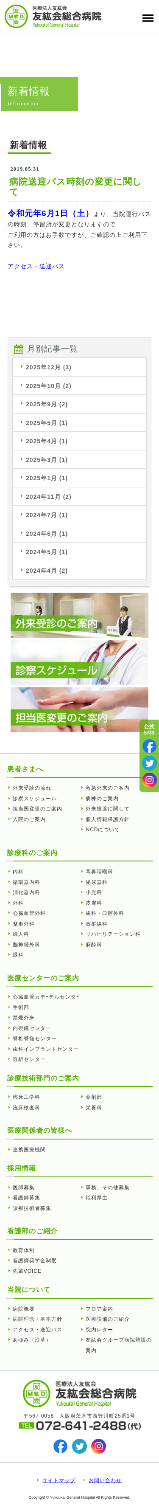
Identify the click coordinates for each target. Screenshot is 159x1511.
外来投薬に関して (108, 809)
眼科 (18, 955)
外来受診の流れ (32, 788)
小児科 (94, 892)
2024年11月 (49, 496)
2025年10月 (49, 386)
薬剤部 (94, 1097)
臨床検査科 (26, 1108)
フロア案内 (99, 1309)
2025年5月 (47, 422)
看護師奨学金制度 (35, 1260)
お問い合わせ (105, 1480)
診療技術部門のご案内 (43, 1078)
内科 (18, 872)
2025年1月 (47, 478)
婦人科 (21, 934)
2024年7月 (47, 515)
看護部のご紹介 (32, 1231)
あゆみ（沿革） (32, 1340)
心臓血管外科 (29, 913)
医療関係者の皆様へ (39, 1130)
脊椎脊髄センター (35, 1038)
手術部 (21, 1007)
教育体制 (24, 1250)
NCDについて (103, 830)
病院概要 (24, 1309)
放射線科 (97, 924)
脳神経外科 (26, 945)
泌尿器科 (97, 882)
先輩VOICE (27, 1271)
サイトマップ (58, 1480)
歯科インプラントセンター (46, 1049)
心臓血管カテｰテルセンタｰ (46, 997)
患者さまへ (25, 769)
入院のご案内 (29, 819)
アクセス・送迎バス (36, 266)
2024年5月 (47, 552)
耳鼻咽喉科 (99, 872)
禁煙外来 (24, 1018)
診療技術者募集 (32, 1208)
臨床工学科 (26, 1097)
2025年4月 (47, 441)
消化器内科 (26, 892)
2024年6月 (47, 533)
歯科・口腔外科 (105, 913)
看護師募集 (26, 1198)
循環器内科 (26, 882)
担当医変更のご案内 (37, 809)
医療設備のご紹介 (108, 1319)
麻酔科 (94, 945)
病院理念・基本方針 (37, 1319)
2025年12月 (49, 367)
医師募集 (24, 1187)
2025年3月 (47, 459)
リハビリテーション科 (113, 934)
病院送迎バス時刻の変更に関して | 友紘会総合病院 (53, 16)
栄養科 (94, 1108)
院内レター (99, 1330)
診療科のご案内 (32, 852)
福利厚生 (97, 1198)
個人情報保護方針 (108, 819)
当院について (28, 1289)
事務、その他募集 (108, 1187)
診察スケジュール (35, 799)
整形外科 (24, 924)
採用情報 (21, 1168)
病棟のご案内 (102, 799)
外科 (18, 903)
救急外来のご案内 (108, 788)
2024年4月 (47, 570)
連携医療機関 (29, 1150)
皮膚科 (94, 903)
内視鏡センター (32, 1028)
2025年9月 (47, 404)
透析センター (29, 1059)
